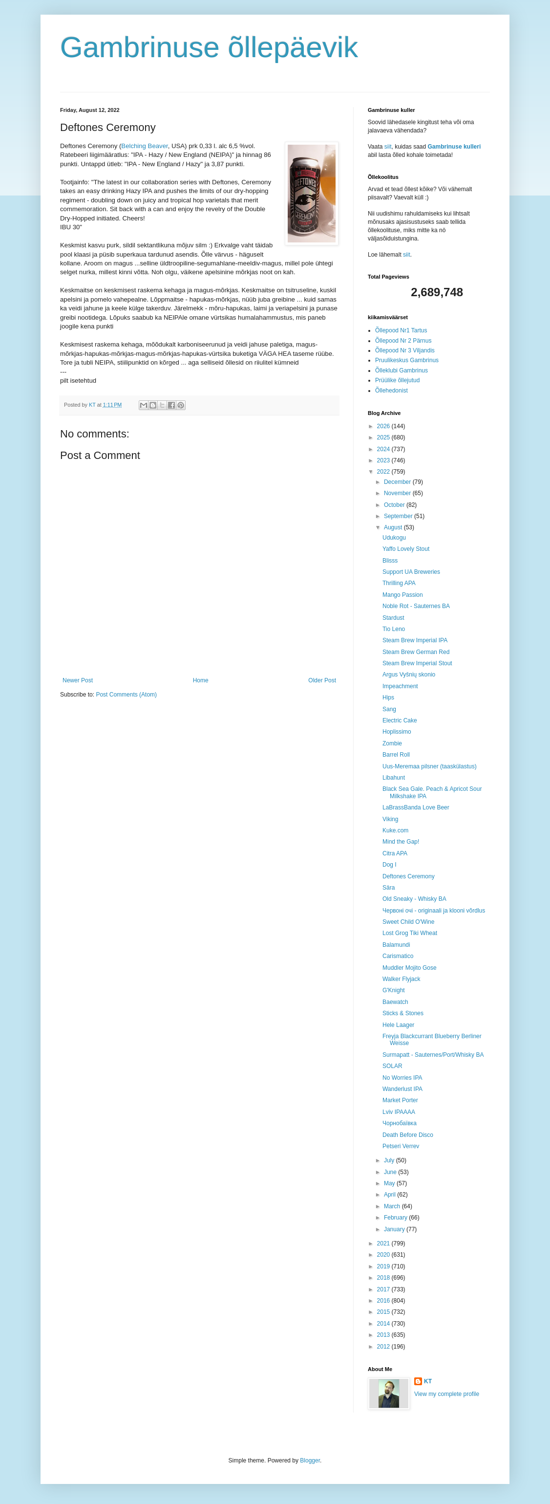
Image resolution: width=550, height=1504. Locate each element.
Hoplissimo (396, 731)
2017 (384, 1289)
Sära (388, 887)
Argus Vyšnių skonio (408, 674)
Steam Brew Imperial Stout (417, 663)
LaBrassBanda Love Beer (415, 807)
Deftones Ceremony (408, 876)
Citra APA (394, 853)
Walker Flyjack (401, 979)
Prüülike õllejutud (397, 380)
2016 (384, 1300)
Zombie (392, 743)
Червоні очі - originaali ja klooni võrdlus (433, 910)
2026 (384, 426)
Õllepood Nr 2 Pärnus (403, 340)
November (398, 493)
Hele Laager (398, 1025)
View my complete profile (446, 1394)
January (395, 1229)
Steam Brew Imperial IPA (414, 640)
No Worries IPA (402, 1077)
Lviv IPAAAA (398, 1112)
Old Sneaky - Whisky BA (414, 898)
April (390, 1194)
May (390, 1183)
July (390, 1160)
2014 (384, 1323)
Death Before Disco (407, 1135)
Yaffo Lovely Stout (405, 548)
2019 (384, 1266)
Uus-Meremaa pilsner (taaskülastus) (429, 766)
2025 (384, 437)
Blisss (390, 560)
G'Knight (393, 990)
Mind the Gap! (400, 841)
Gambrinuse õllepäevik (209, 47)
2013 (384, 1334)
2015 (384, 1311)
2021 (384, 1243)
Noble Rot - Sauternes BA (416, 606)
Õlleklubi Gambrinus (401, 370)
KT (428, 1381)
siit (388, 146)
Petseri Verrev (400, 1146)
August (394, 527)
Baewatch (395, 1002)
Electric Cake (399, 720)
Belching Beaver (144, 146)
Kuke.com (395, 830)
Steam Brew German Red (415, 652)
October (395, 504)
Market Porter (400, 1100)
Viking (390, 819)
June (391, 1172)
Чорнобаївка (399, 1123)
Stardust (393, 617)
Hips (388, 697)
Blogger (310, 1460)
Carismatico (397, 956)
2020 (384, 1254)
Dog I (389, 864)
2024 (384, 449)
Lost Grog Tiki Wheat (409, 933)
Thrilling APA (399, 583)
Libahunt (393, 777)
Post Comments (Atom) (126, 694)
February (396, 1217)
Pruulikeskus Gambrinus (407, 360)
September (399, 516)
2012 (384, 1346)
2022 (384, 471)
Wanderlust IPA (402, 1089)
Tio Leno (393, 629)
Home (201, 680)
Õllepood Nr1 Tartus (401, 330)
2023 (384, 460)
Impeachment (400, 686)
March (393, 1206)
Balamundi (396, 944)
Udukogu (394, 537)
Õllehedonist (391, 390)
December (398, 482)
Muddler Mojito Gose (409, 967)
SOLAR (392, 1066)
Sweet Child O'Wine (408, 921)
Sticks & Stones (402, 1013)
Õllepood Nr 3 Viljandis (405, 350)
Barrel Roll (396, 754)
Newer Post (78, 680)
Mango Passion (402, 594)
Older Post (322, 680)
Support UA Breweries (411, 571)
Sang (389, 709)
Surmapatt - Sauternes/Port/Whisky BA (433, 1054)
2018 (384, 1277)
